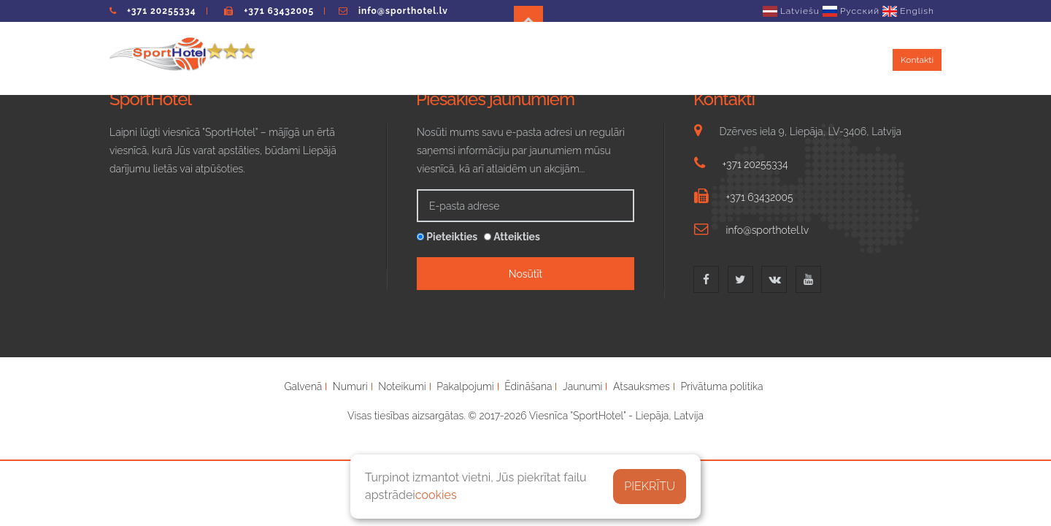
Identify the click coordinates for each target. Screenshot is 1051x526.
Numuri (422, 58)
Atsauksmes (849, 58)
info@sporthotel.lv (403, 11)
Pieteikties (447, 237)
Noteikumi (482, 58)
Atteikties (512, 237)
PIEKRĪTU (649, 486)
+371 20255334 (161, 11)
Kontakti (917, 60)
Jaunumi (732, 58)
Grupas (679, 58)
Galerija (786, 58)
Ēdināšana (620, 58)
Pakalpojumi (551, 58)
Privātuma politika (721, 386)
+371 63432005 (279, 11)
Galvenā (303, 386)
